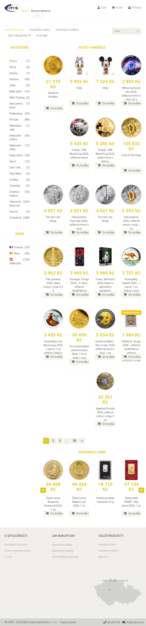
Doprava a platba (62, 544)
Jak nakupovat (19, 35)
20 (74, 440)
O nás (8, 556)
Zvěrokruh (20, 218)
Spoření (103, 556)
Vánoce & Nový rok (20, 203)
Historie (20, 79)
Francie (20, 247)
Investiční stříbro (67, 30)
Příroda (20, 119)
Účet (102, 7)
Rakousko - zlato (20, 147)
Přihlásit (134, 7)
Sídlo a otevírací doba (17, 550)
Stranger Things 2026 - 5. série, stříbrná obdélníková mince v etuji (79, 287)
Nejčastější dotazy (62, 550)
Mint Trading (20, 97)
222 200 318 (109, 622)
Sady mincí (20, 155)
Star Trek (20, 167)
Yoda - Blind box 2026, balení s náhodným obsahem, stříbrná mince (105, 287)
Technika (20, 186)
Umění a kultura (20, 193)
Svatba (20, 180)
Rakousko (20, 261)
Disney (20, 73)
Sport (20, 161)
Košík (117, 7)
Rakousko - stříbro (20, 137)
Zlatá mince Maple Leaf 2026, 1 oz (79, 502)
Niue (20, 253)
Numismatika (14, 30)
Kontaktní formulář (16, 544)
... (67, 440)
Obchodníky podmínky (65, 556)
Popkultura (20, 113)
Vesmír (20, 211)
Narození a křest (20, 105)
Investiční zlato (39, 30)
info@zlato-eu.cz (132, 622)
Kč (38, 15)
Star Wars (20, 173)
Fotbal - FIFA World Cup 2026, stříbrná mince (79, 153)
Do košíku (54, 108)
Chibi (20, 85)
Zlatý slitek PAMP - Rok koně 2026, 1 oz (131, 502)
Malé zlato (20, 91)
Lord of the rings (131, 155)
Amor (20, 67)
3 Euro (20, 61)
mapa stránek (68, 622)
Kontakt (42, 35)
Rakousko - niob (20, 127)
